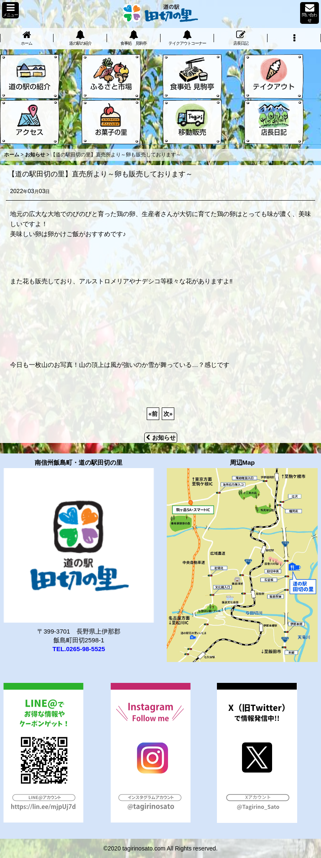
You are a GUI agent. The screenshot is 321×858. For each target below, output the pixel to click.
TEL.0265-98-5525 (79, 648)
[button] (10, 10)
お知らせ (161, 437)
